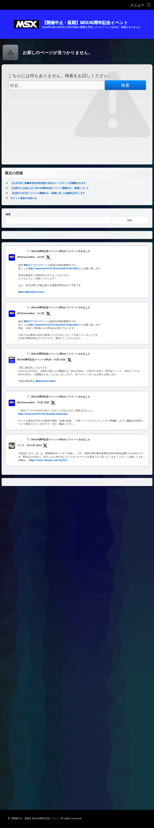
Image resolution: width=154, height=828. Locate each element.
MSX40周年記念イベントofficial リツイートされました (60, 251)
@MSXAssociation (46, 381)
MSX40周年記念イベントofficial (34, 359)
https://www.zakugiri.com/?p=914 (48, 460)
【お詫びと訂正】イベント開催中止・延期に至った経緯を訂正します (47, 193)
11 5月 (40, 313)
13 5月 (40, 257)
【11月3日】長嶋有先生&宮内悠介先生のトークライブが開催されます (48, 183)
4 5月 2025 (60, 359)
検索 (8, 214)
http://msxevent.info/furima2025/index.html (53, 268)
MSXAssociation (26, 257)
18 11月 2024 (33, 445)
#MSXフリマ (30, 265)
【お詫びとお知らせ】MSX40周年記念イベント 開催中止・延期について (49, 188)
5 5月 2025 (43, 402)
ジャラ (20, 445)
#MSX (21, 292)
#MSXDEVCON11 (35, 292)
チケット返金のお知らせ (23, 198)
